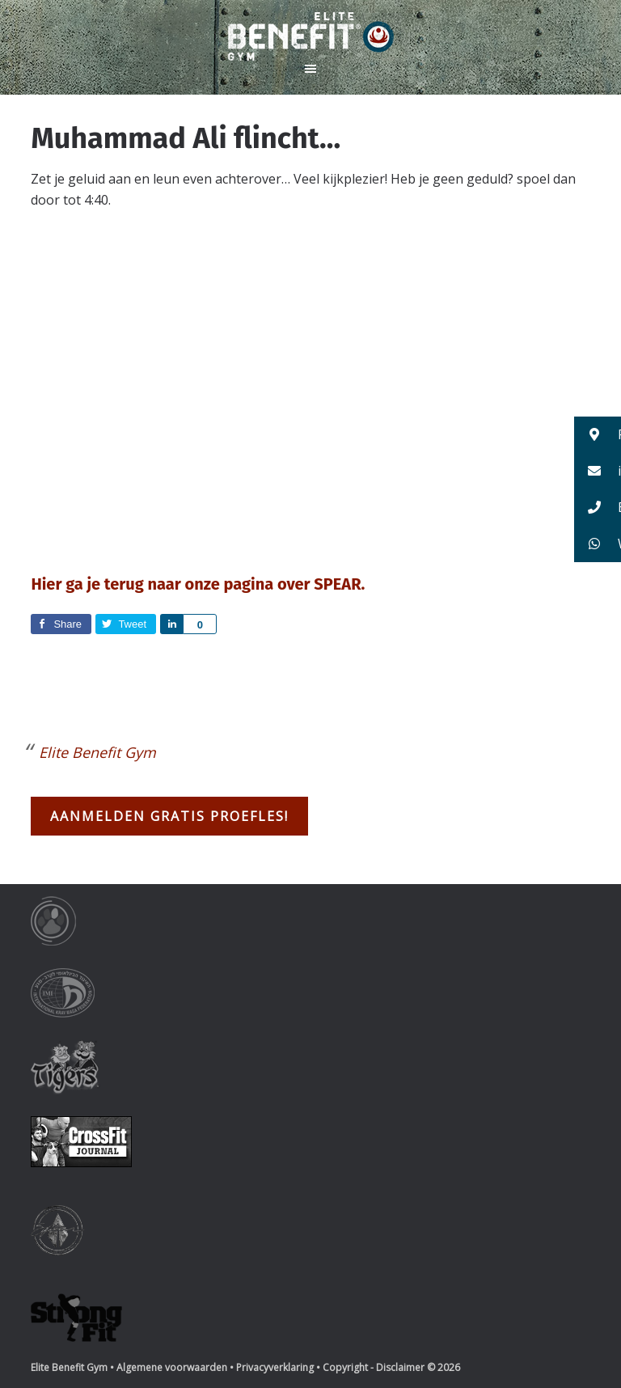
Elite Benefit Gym (310, 36)
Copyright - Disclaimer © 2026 (391, 1367)
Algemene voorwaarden (171, 1367)
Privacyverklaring (275, 1367)
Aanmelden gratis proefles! (169, 816)
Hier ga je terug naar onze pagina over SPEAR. (198, 584)
